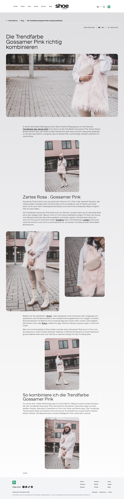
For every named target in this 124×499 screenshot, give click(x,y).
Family (36, 6)
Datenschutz (103, 492)
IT (101, 7)
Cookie (110, 492)
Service (43, 6)
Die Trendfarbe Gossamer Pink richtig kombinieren (45, 21)
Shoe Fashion (13, 21)
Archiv (82, 481)
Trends (15, 6)
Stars (29, 6)
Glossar (82, 487)
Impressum (95, 492)
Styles (22, 6)
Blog (50, 6)
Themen (82, 484)
